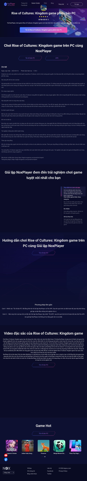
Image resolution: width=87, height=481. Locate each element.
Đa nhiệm (67, 209)
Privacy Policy (63, 471)
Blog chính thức (32, 474)
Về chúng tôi (31, 471)
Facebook (24, 5)
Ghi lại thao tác (68, 217)
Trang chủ (24, 3)
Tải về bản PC (30, 58)
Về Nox (29, 468)
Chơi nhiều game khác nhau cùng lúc (72, 198)
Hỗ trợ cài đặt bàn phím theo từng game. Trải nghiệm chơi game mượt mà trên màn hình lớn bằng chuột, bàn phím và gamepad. (73, 192)
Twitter (49, 474)
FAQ (45, 3)
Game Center (36, 3)
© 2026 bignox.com (65, 468)
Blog (52, 3)
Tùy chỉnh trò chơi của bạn (72, 187)
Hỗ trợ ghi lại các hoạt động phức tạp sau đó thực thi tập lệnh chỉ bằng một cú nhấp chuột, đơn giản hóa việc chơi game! (73, 222)
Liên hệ (49, 468)
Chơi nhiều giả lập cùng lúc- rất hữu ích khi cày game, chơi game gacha (73, 212)
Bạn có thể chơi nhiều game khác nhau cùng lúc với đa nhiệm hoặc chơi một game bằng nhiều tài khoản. (73, 203)
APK (56, 58)
